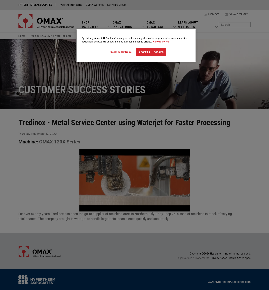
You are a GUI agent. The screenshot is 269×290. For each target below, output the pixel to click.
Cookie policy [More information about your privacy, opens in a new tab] (161, 41)
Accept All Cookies (151, 52)
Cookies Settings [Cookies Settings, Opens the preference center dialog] (120, 52)
